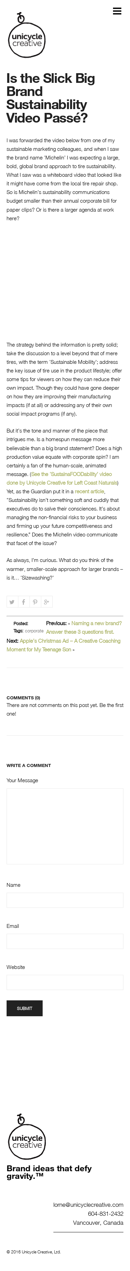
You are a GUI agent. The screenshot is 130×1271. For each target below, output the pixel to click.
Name (13, 885)
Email (13, 926)
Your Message (22, 780)
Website (16, 967)
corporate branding (29, 633)
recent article (88, 491)
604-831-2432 (105, 1213)
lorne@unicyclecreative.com (88, 1204)
